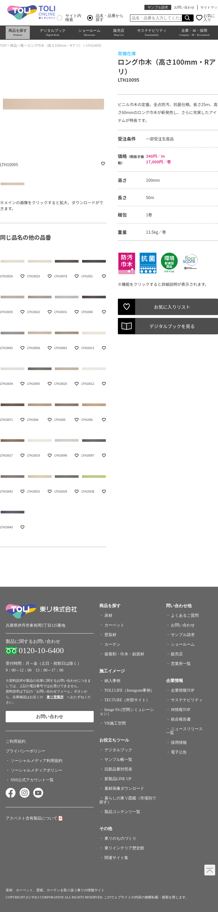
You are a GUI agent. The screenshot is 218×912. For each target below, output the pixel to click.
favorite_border (103, 163)
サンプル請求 (158, 7)
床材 (108, 615)
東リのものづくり (120, 838)
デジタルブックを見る (172, 326)
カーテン (112, 644)
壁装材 (110, 635)
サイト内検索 (69, 18)
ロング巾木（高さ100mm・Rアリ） (54, 45)
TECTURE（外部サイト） (127, 700)
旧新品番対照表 (118, 769)
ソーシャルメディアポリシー (36, 770)
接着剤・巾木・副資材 (124, 654)
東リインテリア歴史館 (124, 848)
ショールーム (89, 33)
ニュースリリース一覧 (184, 731)
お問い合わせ (184, 7)
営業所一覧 (181, 664)
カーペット (114, 625)
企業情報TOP (182, 690)
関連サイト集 (116, 858)
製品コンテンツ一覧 (122, 812)
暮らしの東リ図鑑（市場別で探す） (127, 800)
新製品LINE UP (117, 779)
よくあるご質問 (185, 615)
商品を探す (18, 33)
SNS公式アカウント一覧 (32, 780)
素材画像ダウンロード (124, 788)
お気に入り (209, 18)
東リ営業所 (55, 697)
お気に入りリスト (172, 306)
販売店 (118, 33)
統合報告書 (181, 719)
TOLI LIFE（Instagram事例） (129, 690)
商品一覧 (17, 45)
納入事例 (112, 681)
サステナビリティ (152, 33)
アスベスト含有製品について (31, 818)
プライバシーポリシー (25, 751)
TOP (3, 45)
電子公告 (179, 752)
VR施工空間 (115, 723)
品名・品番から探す (105, 18)
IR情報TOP (180, 710)
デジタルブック (53, 33)
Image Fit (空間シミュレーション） (126, 712)
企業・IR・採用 (194, 33)
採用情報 (179, 742)
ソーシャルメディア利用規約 (36, 761)
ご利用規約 (16, 741)
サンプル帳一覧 (118, 759)
